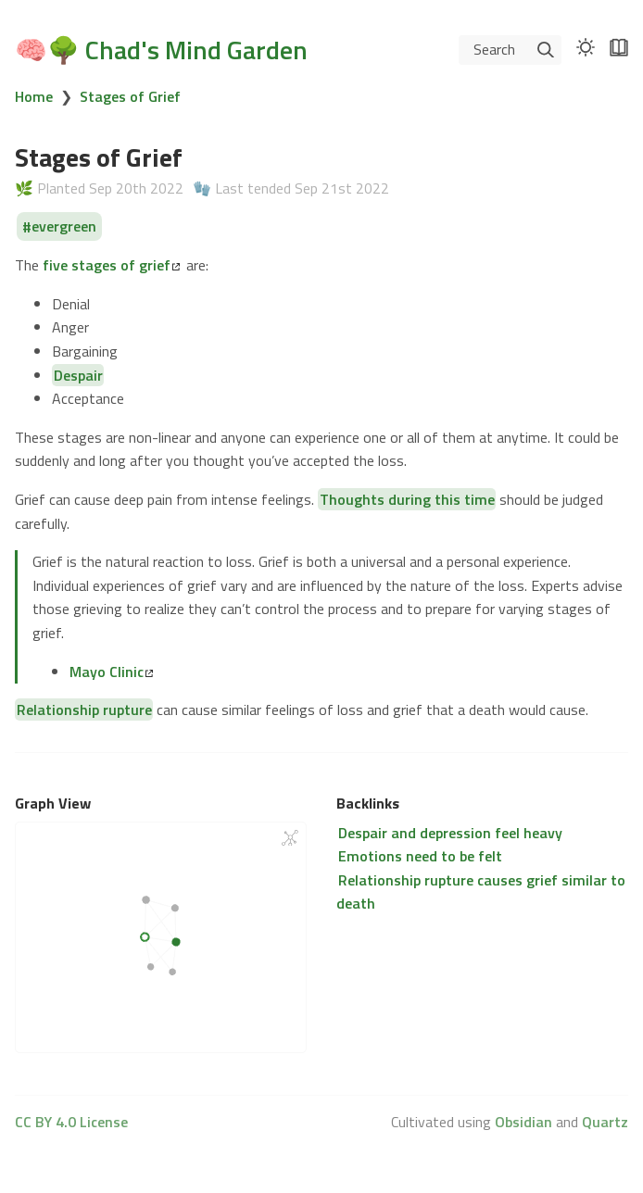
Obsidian (523, 1122)
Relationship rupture (84, 709)
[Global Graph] (290, 837)
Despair (78, 375)
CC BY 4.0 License (71, 1122)
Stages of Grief (130, 96)
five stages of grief (111, 265)
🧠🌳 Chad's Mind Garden (161, 49)
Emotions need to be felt (420, 856)
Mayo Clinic (111, 671)
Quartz (605, 1122)
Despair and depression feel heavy (450, 833)
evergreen (64, 227)
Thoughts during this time (407, 499)
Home (34, 96)
